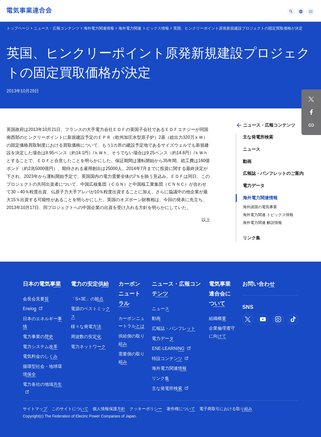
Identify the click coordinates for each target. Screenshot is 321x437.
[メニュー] (291, 11)
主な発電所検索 (258, 137)
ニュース (251, 149)
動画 (247, 161)
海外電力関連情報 (99, 28)
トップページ (18, 28)
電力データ (254, 185)
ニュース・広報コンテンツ (56, 28)
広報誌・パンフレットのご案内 (273, 173)
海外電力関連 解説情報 (262, 222)
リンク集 (251, 238)
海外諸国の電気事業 (260, 207)
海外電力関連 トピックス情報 (143, 28)
